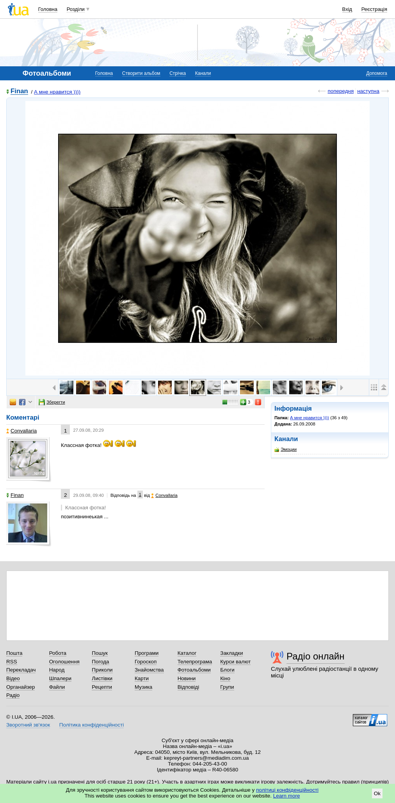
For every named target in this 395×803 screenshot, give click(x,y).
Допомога (376, 73)
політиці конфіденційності (287, 790)
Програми (146, 653)
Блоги (227, 670)
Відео (13, 678)
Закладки (231, 653)
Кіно (225, 678)
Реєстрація (374, 9)
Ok (377, 793)
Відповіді (188, 687)
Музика (143, 687)
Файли (57, 687)
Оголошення (64, 662)
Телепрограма (195, 662)
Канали (203, 73)
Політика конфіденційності (91, 725)
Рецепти (102, 687)
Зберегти (52, 402)
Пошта (14, 653)
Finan (19, 91)
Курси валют (235, 662)
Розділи (76, 9)
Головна (47, 9)
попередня (340, 91)
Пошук (100, 653)
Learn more (286, 796)
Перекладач (21, 670)
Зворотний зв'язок (28, 725)
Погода (100, 662)
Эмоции (285, 449)
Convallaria (21, 431)
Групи (227, 687)
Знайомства (149, 670)
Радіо (13, 695)
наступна (368, 91)
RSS (11, 662)
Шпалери (60, 678)
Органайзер (20, 687)
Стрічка (177, 73)
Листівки (102, 678)
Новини (187, 678)
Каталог (187, 653)
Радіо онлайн (315, 656)
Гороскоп (146, 662)
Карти (142, 678)
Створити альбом (141, 73)
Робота (57, 653)
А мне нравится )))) (57, 92)
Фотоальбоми (194, 670)
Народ (57, 670)
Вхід (347, 9)
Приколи (102, 670)
